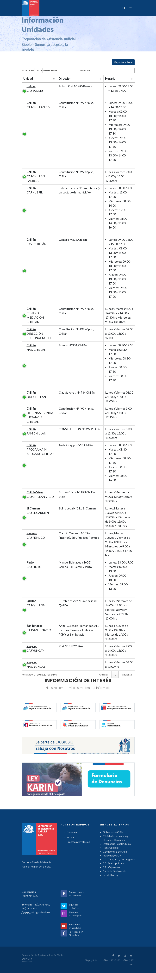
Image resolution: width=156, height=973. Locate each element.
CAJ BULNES (35, 88)
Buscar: (107, 70)
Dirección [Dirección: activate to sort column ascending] (65, 78)
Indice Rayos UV (112, 855)
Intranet (71, 837)
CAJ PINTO (34, 565)
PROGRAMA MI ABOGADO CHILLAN (41, 449)
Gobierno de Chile (113, 832)
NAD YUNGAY (36, 664)
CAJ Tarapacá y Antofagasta (119, 859)
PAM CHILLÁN (36, 431)
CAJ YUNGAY (35, 648)
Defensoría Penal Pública (117, 843)
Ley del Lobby (110, 874)
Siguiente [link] (127, 674)
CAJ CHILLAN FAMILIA (36, 176)
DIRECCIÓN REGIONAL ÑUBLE (39, 333)
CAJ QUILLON (36, 603)
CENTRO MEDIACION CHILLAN (35, 315)
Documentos (73, 831)
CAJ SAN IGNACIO (39, 628)
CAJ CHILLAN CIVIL (40, 105)
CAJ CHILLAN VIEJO (40, 494)
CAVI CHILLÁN (36, 242)
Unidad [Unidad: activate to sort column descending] (28, 78)
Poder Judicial (111, 847)
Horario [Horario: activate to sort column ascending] (110, 78)
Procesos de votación (78, 841)
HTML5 (27, 959)
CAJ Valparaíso (111, 867)
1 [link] (115, 674)
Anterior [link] (103, 674)
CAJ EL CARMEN (38, 510)
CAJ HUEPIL (35, 190)
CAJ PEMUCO (36, 535)
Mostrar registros (39, 70)
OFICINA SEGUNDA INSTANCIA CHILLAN (40, 415)
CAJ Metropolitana (113, 863)
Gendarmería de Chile (115, 851)
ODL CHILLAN (36, 395)
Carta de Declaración (114, 871)
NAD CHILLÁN (36, 347)
